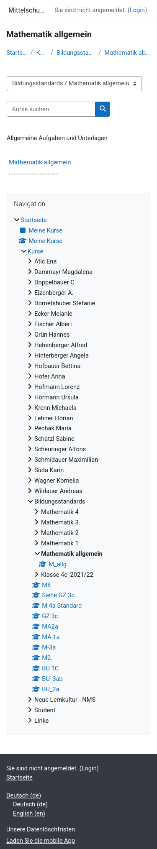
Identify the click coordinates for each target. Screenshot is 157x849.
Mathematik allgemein (127, 52)
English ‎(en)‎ (29, 813)
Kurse (41, 52)
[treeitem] (78, 471)
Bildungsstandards (76, 52)
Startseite (16, 52)
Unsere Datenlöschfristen (40, 829)
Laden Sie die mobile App (40, 840)
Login (137, 10)
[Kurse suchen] (51, 109)
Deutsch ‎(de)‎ (23, 795)
